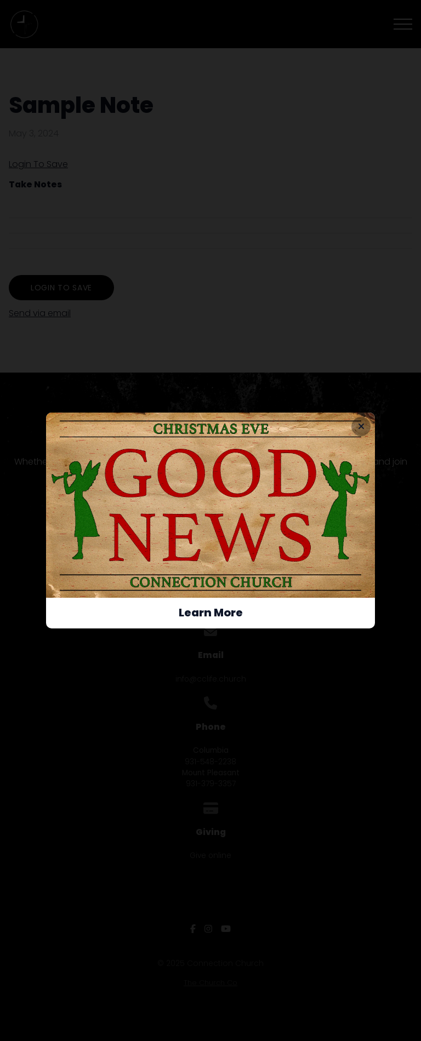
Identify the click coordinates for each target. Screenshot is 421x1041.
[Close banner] (361, 426)
